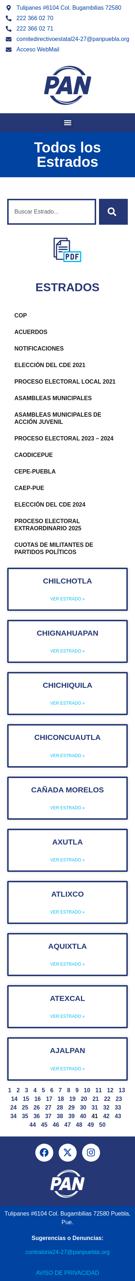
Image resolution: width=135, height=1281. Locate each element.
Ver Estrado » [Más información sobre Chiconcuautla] (67, 755)
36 (36, 1116)
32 (106, 1107)
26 (36, 1107)
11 (98, 1090)
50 (102, 1125)
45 (44, 1125)
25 (25, 1107)
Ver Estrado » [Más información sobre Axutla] (67, 860)
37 (48, 1116)
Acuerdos (31, 332)
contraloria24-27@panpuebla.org (67, 1252)
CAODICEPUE (33, 455)
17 (49, 1099)
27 (48, 1107)
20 (84, 1099)
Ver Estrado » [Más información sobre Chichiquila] (67, 703)
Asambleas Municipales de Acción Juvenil (58, 418)
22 (107, 1099)
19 (72, 1099)
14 (14, 1099)
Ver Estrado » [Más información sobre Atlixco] (67, 912)
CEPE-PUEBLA (35, 471)
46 (56, 1125)
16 (37, 1099)
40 (83, 1116)
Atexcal (67, 998)
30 (83, 1107)
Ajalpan (67, 1050)
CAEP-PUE (29, 488)
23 (119, 1099)
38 (60, 1116)
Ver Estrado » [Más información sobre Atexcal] (67, 1016)
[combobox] (51, 212)
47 (67, 1125)
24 (13, 1107)
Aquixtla (67, 946)
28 (60, 1107)
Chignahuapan (67, 633)
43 (118, 1116)
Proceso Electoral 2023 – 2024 (63, 438)
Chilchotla (67, 581)
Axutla (67, 842)
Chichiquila (68, 685)
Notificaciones (39, 349)
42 (106, 1116)
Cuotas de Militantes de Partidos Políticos (53, 548)
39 (71, 1116)
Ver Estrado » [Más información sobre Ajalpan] (67, 1068)
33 (118, 1107)
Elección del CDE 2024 (49, 505)
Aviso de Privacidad (67, 1273)
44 (33, 1125)
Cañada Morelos (67, 790)
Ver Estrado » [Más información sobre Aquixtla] (67, 964)
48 (79, 1125)
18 (61, 1099)
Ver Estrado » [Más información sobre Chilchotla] (67, 598)
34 (13, 1116)
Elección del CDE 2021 (49, 365)
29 (71, 1107)
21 (96, 1099)
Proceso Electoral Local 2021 (65, 382)
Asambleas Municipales (53, 398)
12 (110, 1090)
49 (90, 1125)
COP (20, 315)
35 (25, 1116)
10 (87, 1090)
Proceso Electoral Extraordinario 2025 (47, 524)
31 (94, 1107)
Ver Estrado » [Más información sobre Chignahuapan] (67, 651)
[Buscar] (113, 212)
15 (26, 1099)
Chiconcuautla (67, 737)
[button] (67, 123)
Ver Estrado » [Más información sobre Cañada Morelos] (67, 807)
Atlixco (67, 894)
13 (122, 1090)
